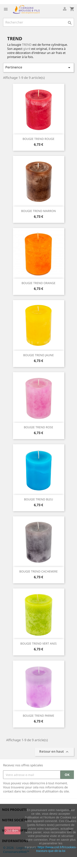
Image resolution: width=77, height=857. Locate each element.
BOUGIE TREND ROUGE (38, 139)
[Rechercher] (38, 22)
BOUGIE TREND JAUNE (38, 355)
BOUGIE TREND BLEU (38, 499)
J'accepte (12, 830)
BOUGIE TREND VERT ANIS (38, 643)
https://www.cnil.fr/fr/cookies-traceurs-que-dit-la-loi (56, 849)
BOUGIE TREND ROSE (38, 427)
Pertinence (38, 67)
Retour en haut (54, 751)
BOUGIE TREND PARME (38, 716)
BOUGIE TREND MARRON (38, 211)
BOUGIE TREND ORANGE (38, 283)
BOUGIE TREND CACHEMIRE (38, 571)
